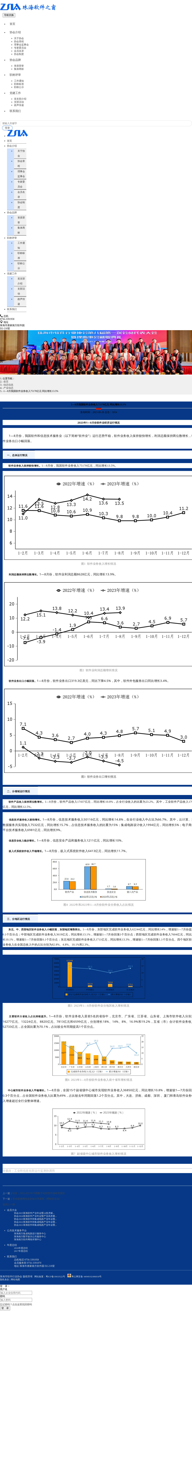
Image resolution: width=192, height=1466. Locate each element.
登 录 (5, 1322)
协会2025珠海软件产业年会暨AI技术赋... (36, 1225)
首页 (12, 24)
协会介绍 (15, 35)
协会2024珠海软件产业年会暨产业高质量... (37, 1228)
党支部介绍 (20, 109)
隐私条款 (5, 1293)
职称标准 (19, 92)
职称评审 (15, 81)
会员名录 (19, 55)
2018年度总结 (21, 1261)
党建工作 (15, 102)
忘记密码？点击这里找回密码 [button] (16, 1318)
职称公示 (19, 95)
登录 (7, 140)
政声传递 (19, 115)
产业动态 (8, 400)
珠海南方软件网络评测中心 (28, 1253)
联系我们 (15, 122)
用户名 (3, 1303)
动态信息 (8, 397)
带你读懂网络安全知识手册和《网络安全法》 (37, 1211)
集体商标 (19, 75)
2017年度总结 (21, 1264)
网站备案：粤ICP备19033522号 (51, 1290)
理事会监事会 (21, 48)
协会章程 (19, 45)
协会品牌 (15, 64)
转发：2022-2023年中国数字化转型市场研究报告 (38, 1205)
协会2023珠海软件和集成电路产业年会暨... (37, 1231)
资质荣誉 (19, 72)
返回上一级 (9, 1216)
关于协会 (19, 42)
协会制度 (19, 58)
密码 (2, 1310)
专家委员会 (20, 52)
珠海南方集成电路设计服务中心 (31, 1246)
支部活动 (19, 112)
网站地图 (16, 1293)
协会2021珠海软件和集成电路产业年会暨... (37, 1238)
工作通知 (19, 89)
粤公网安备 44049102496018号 (88, 1290)
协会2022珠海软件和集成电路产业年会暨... (37, 1234)
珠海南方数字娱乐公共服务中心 (31, 1249)
